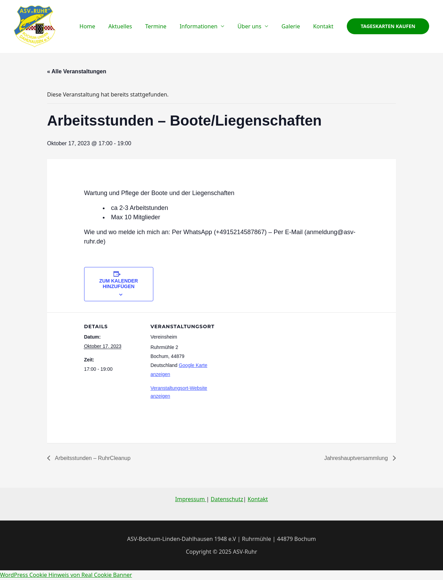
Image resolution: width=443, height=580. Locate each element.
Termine (164, 26)
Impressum (190, 499)
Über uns (254, 26)
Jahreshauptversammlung (356, 458)
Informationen (206, 26)
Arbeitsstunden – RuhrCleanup (92, 458)
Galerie (293, 26)
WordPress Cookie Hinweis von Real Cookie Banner (66, 575)
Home (101, 26)
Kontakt (324, 26)
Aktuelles (131, 26)
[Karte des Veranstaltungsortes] (253, 360)
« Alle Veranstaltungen (76, 71)
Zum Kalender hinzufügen (118, 283)
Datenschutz (227, 499)
